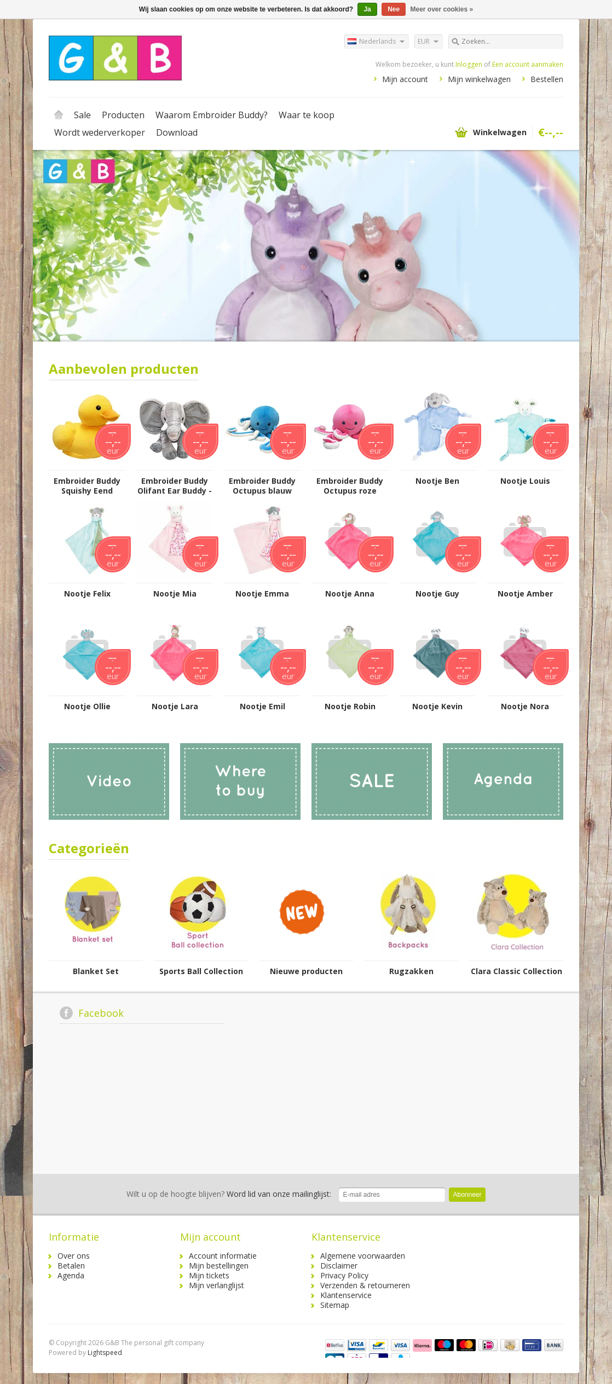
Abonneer (467, 1194)
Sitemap (334, 1305)
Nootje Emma (262, 594)
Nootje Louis (525, 481)
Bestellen (546, 79)
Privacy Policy (344, 1275)
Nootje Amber (525, 594)
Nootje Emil (262, 706)
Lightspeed (105, 1352)
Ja (367, 9)
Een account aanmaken (527, 64)
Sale (82, 115)
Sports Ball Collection (201, 971)
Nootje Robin (350, 706)
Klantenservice (346, 1295)
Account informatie (223, 1255)
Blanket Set (96, 971)
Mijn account (405, 79)
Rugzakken (411, 971)
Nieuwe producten (306, 971)
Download (177, 132)
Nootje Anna (349, 594)
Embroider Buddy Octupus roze (349, 486)
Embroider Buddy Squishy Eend (87, 486)
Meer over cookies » (442, 9)
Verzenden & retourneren (365, 1285)
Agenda (70, 1275)
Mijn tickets (209, 1275)
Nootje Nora (525, 706)
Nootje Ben (437, 481)
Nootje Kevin (437, 706)
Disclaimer (338, 1265)
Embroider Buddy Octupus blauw (262, 486)
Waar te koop (306, 115)
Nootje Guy (437, 594)
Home (58, 115)
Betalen (71, 1265)
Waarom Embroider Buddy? (211, 115)
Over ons (73, 1255)
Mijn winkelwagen (479, 79)
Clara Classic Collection (516, 971)
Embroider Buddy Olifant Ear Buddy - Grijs (174, 486)
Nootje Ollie (87, 706)
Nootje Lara (175, 706)
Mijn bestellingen (219, 1265)
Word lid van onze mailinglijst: (228, 1194)
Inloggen (468, 64)
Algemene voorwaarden (362, 1255)
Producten (123, 115)
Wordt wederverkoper (99, 132)
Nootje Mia (175, 594)
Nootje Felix (87, 594)
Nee (394, 9)
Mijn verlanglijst (216, 1285)
